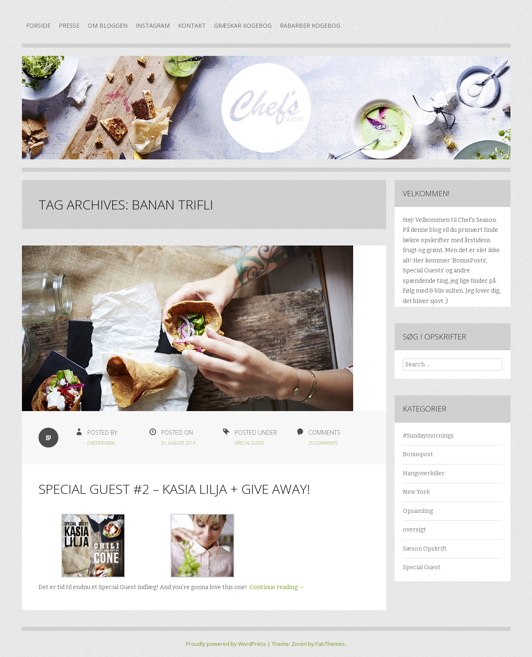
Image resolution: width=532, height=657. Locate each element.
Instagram (153, 25)
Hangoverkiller (424, 473)
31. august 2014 (178, 443)
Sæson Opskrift (425, 548)
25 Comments (322, 443)
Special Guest (249, 443)
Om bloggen (108, 25)
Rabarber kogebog (310, 25)
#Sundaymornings (428, 435)
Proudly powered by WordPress (226, 643)
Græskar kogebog (243, 25)
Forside (38, 25)
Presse (69, 25)
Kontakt (192, 25)
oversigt (414, 529)
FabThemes (330, 643)
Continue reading (277, 587)
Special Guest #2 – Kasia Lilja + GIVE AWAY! (174, 489)
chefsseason (101, 443)
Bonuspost (418, 454)
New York (416, 492)
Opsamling (418, 511)
